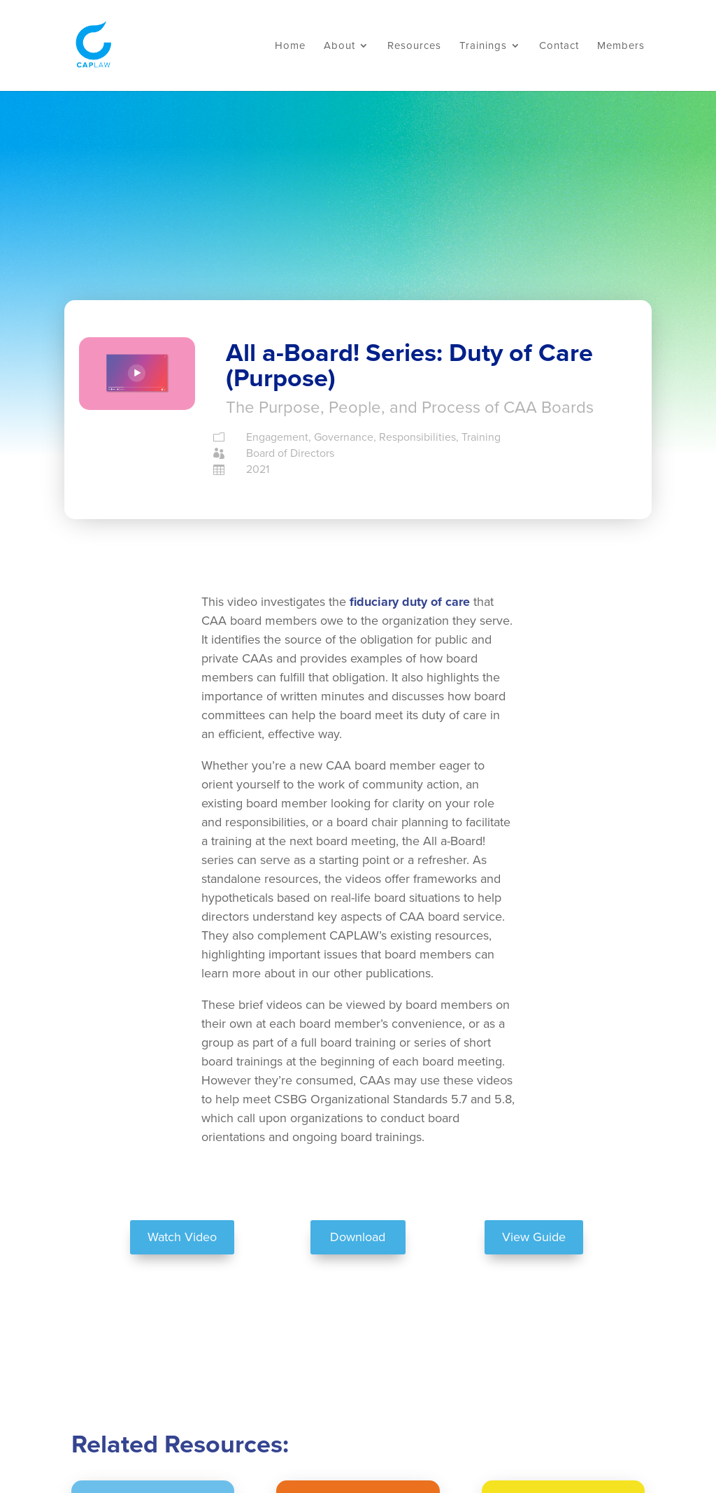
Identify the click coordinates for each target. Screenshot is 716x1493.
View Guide (534, 1237)
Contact (559, 46)
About (339, 46)
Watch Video (182, 1237)
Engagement (277, 437)
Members (621, 46)
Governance (343, 437)
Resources (414, 46)
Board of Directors (290, 453)
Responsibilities (417, 437)
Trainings (483, 46)
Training (481, 437)
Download (357, 1237)
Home (290, 46)
